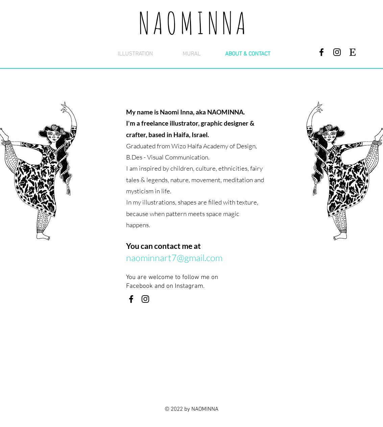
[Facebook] (321, 52)
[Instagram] (337, 52)
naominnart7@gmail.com (174, 257)
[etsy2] (353, 52)
